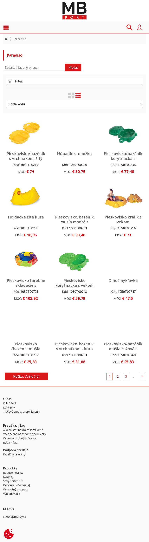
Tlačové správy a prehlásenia (21, 411)
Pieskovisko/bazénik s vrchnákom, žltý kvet (26, 158)
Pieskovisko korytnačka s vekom (74, 283)
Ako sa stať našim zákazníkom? (23, 430)
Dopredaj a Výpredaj (16, 485)
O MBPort (9, 403)
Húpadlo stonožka (74, 153)
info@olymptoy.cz (14, 516)
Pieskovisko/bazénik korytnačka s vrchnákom (123, 158)
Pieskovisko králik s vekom (123, 219)
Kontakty (9, 407)
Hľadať (73, 67)
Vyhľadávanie (11, 494)
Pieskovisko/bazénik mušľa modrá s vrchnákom (74, 221)
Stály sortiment (13, 481)
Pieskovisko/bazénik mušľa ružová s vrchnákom (123, 348)
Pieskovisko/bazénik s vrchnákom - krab (74, 346)
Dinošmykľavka (123, 280)
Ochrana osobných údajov (19, 438)
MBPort (74, 10)
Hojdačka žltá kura (26, 217)
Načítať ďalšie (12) (26, 376)
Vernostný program (15, 489)
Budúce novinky (13, 472)
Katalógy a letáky (14, 454)
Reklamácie (10, 442)
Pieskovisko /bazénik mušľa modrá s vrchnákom (26, 348)
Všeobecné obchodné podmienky (24, 434)
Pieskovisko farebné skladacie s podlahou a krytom (26, 285)
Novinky (8, 477)
